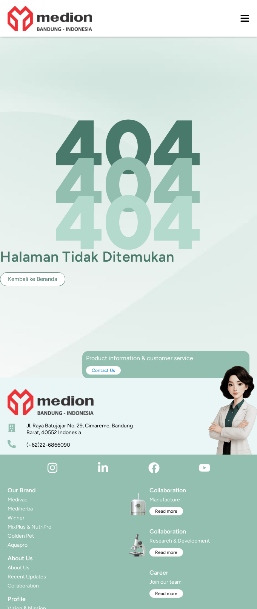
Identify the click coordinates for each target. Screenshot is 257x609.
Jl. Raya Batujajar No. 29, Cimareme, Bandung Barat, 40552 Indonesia (79, 429)
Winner (16, 518)
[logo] (50, 18)
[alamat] (12, 428)
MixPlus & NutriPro (29, 527)
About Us (18, 567)
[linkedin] (103, 467)
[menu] (244, 18)
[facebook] (154, 467)
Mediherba (20, 509)
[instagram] (52, 467)
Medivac (18, 499)
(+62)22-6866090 (48, 445)
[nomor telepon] (12, 444)
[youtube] (204, 467)
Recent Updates (27, 577)
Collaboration (23, 586)
